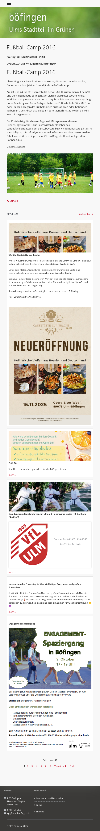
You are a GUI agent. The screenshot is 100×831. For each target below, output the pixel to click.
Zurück (14, 200)
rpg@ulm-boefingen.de (18, 813)
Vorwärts (59, 766)
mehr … (12, 474)
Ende (72, 766)
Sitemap (40, 811)
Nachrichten (84, 213)
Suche (39, 804)
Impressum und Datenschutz (50, 798)
